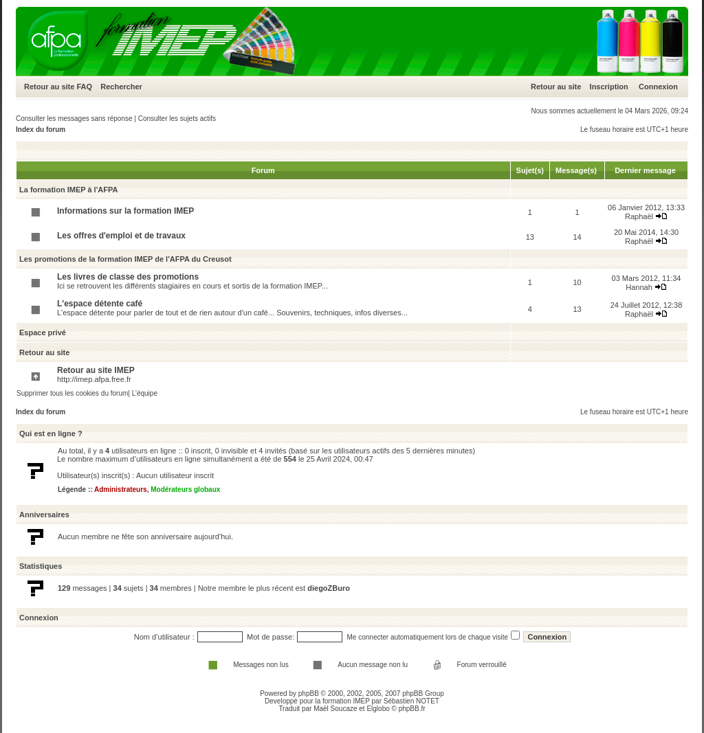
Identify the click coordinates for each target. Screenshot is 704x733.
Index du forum (40, 129)
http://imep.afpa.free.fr (94, 379)
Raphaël (639, 216)
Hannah (639, 287)
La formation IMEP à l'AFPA (68, 189)
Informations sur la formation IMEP (125, 211)
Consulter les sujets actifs (177, 118)
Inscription (609, 86)
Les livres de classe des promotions (128, 277)
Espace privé (42, 332)
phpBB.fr (412, 708)
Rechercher (121, 86)
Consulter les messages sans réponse (74, 118)
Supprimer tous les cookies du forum (72, 393)
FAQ (84, 86)
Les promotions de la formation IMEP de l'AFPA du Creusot (125, 259)
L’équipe (144, 393)
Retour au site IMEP (96, 370)
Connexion (658, 86)
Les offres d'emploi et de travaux (121, 235)
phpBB (308, 693)
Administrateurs (120, 489)
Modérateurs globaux (185, 489)
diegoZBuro (328, 588)
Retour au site (49, 86)
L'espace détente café (99, 303)
